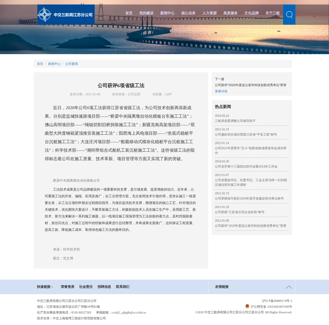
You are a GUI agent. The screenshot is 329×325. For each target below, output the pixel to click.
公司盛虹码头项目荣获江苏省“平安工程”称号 (246, 134)
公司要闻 (71, 64)
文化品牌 (251, 13)
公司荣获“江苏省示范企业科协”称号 (240, 212)
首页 (128, 13)
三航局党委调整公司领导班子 (235, 121)
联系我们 (122, 287)
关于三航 (272, 13)
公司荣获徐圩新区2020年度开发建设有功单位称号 (249, 198)
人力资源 (209, 13)
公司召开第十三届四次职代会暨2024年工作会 (246, 166)
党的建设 (146, 13)
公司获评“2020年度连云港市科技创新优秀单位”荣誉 (250, 225)
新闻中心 (167, 13)
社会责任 (86, 287)
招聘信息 (104, 287)
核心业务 (188, 13)
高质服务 (230, 13)
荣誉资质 (67, 287)
